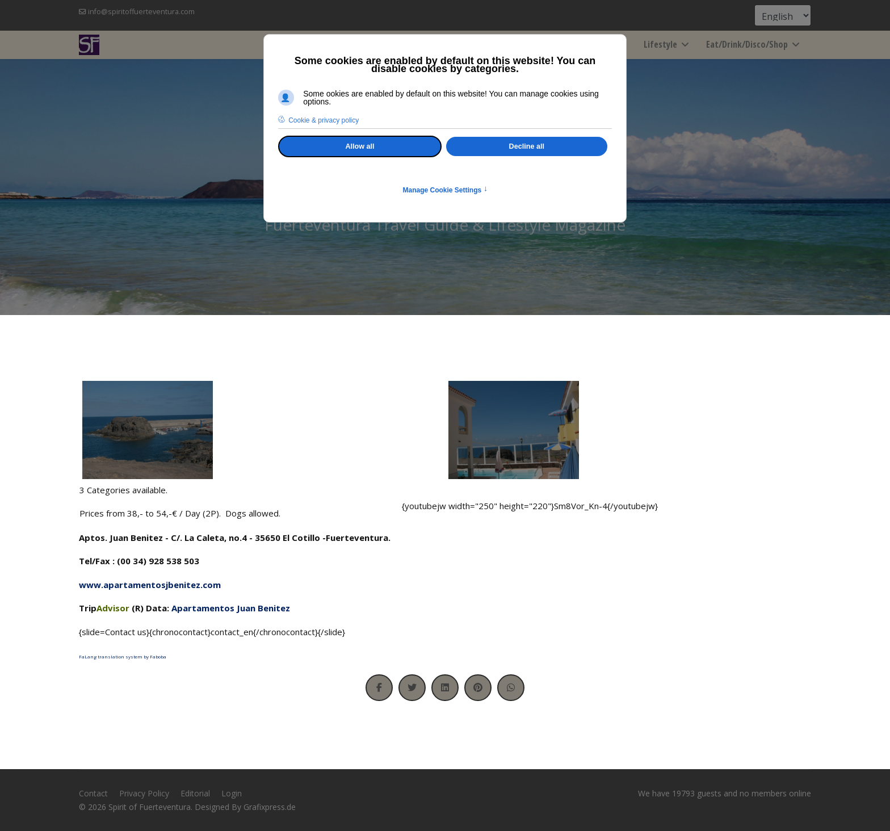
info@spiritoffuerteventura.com (141, 11)
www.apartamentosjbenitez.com (150, 584)
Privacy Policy (144, 793)
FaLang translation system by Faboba (122, 656)
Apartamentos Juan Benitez (230, 608)
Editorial (195, 793)
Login (231, 793)
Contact (93, 793)
